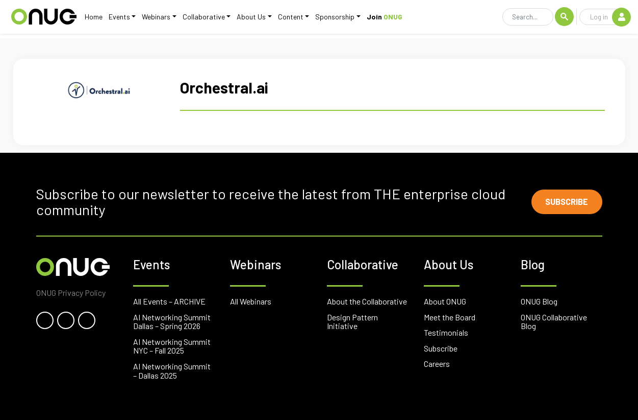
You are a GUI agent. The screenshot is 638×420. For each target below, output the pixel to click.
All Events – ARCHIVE (169, 301)
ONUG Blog (539, 301)
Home (90, 19)
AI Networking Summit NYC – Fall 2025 (172, 346)
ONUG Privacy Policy (71, 292)
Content (287, 19)
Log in (610, 19)
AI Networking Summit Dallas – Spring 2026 (172, 321)
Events (115, 19)
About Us (248, 19)
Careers (437, 363)
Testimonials (446, 332)
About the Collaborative (367, 301)
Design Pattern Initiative (352, 321)
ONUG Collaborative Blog (554, 321)
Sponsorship (331, 19)
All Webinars (250, 301)
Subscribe (562, 201)
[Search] (527, 19)
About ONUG (445, 301)
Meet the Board (449, 317)
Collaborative (200, 19)
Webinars (152, 19)
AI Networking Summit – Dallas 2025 (172, 370)
